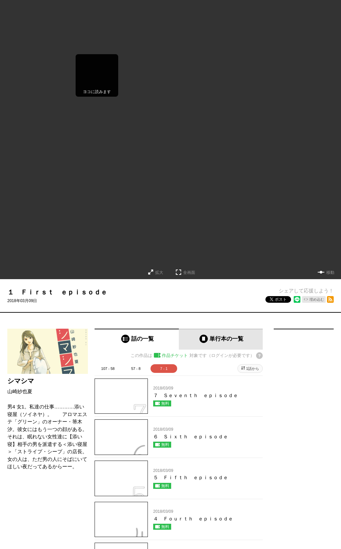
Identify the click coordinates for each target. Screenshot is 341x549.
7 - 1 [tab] (164, 369)
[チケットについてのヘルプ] (259, 355)
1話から (252, 369)
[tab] (137, 339)
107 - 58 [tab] (108, 369)
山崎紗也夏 (19, 391)
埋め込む (316, 299)
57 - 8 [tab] (136, 369)
